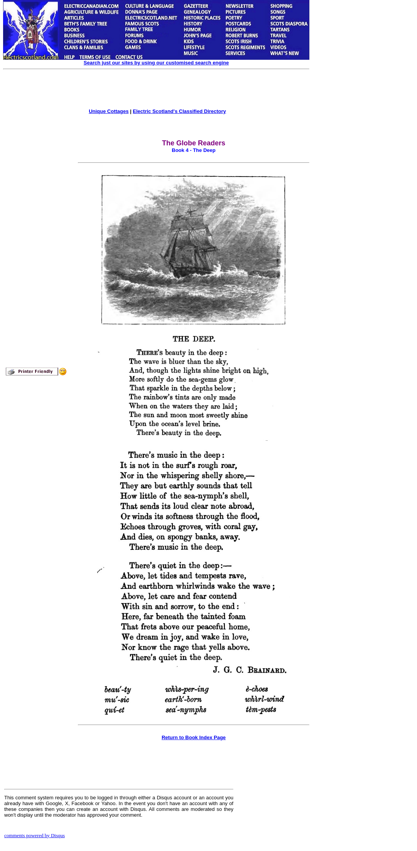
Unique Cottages (108, 111)
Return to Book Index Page (194, 737)
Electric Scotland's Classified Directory (179, 111)
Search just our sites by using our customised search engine (156, 63)
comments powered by (34, 835)
